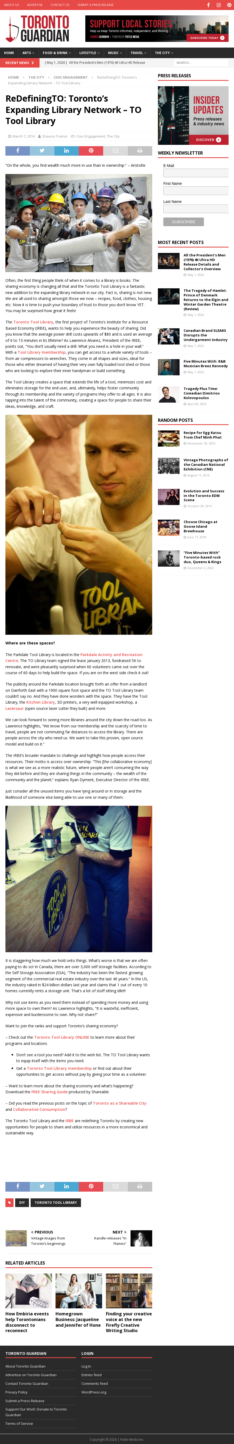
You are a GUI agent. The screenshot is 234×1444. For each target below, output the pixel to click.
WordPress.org (94, 1391)
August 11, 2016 (198, 475)
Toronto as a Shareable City (120, 1102)
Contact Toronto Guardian (26, 1383)
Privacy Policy (16, 1391)
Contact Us (60, 5)
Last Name (172, 201)
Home (9, 52)
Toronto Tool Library (33, 321)
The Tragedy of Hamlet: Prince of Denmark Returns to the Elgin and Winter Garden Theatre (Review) (206, 299)
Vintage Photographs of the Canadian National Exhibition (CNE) (206, 464)
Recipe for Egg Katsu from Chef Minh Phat (203, 434)
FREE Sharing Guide (49, 1091)
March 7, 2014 (23, 135)
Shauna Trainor (55, 135)
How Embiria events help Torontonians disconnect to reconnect (27, 1321)
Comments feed (95, 1383)
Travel (137, 52)
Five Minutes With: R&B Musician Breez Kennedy (206, 363)
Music (113, 52)
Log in (86, 1365)
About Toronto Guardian (25, 1365)
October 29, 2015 (199, 505)
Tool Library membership (42, 351)
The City (162, 52)
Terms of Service (19, 1422)
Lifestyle (87, 52)
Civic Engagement (90, 135)
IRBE (70, 1120)
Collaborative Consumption (39, 1108)
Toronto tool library (56, 1201)
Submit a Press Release (95, 5)
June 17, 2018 (196, 536)
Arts (26, 52)
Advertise (35, 5)
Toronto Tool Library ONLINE (61, 1036)
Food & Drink (55, 52)
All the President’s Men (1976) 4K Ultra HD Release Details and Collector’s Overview (205, 261)
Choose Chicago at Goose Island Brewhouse (200, 526)
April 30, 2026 (196, 403)
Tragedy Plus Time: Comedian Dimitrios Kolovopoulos (202, 393)
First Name (172, 183)
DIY (22, 1201)
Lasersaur (14, 707)
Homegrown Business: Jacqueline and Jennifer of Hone (78, 1319)
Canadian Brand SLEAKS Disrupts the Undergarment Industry (205, 334)
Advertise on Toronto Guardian (31, 1374)
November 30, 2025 (201, 443)
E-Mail (168, 165)
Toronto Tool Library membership (59, 1067)
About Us (11, 5)
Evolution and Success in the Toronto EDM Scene (204, 495)
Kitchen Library (40, 701)
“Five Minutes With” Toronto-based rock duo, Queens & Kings (202, 557)
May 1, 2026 (195, 274)
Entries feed (92, 1374)
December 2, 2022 (200, 567)
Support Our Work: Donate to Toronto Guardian (36, 1411)
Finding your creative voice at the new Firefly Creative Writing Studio (129, 1321)
